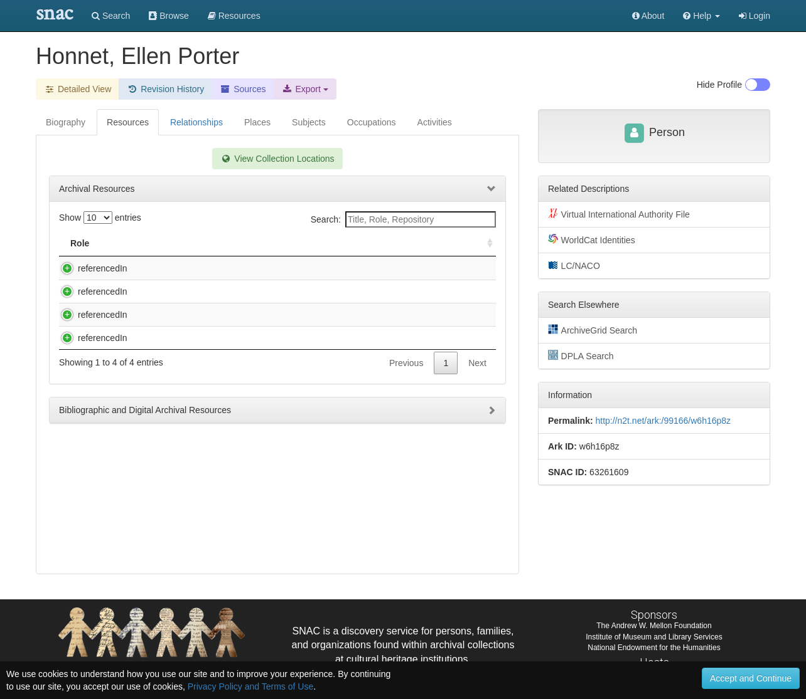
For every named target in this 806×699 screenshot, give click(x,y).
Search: (403, 219)
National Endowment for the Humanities (654, 647)
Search (111, 16)
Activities (434, 122)
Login (754, 16)
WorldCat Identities (591, 239)
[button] (701, 15)
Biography (65, 122)
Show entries (100, 217)
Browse (169, 16)
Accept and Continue (751, 678)
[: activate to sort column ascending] (484, 243)
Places (257, 122)
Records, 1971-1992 (167, 365)
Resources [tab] (128, 122)
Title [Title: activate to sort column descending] (141, 243)
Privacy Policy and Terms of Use (250, 686)
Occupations (371, 122)
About (648, 16)
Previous (406, 463)
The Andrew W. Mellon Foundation (653, 625)
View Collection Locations (277, 159)
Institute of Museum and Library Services (654, 637)
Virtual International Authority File (619, 213)
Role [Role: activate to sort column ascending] (79, 243)
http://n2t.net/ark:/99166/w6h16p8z (663, 421)
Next (477, 463)
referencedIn (90, 268)
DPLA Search (581, 355)
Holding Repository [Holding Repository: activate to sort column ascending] (391, 243)
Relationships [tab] (196, 122)
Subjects (309, 122)
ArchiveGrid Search (592, 329)
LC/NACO (574, 265)
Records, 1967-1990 (167, 317)
